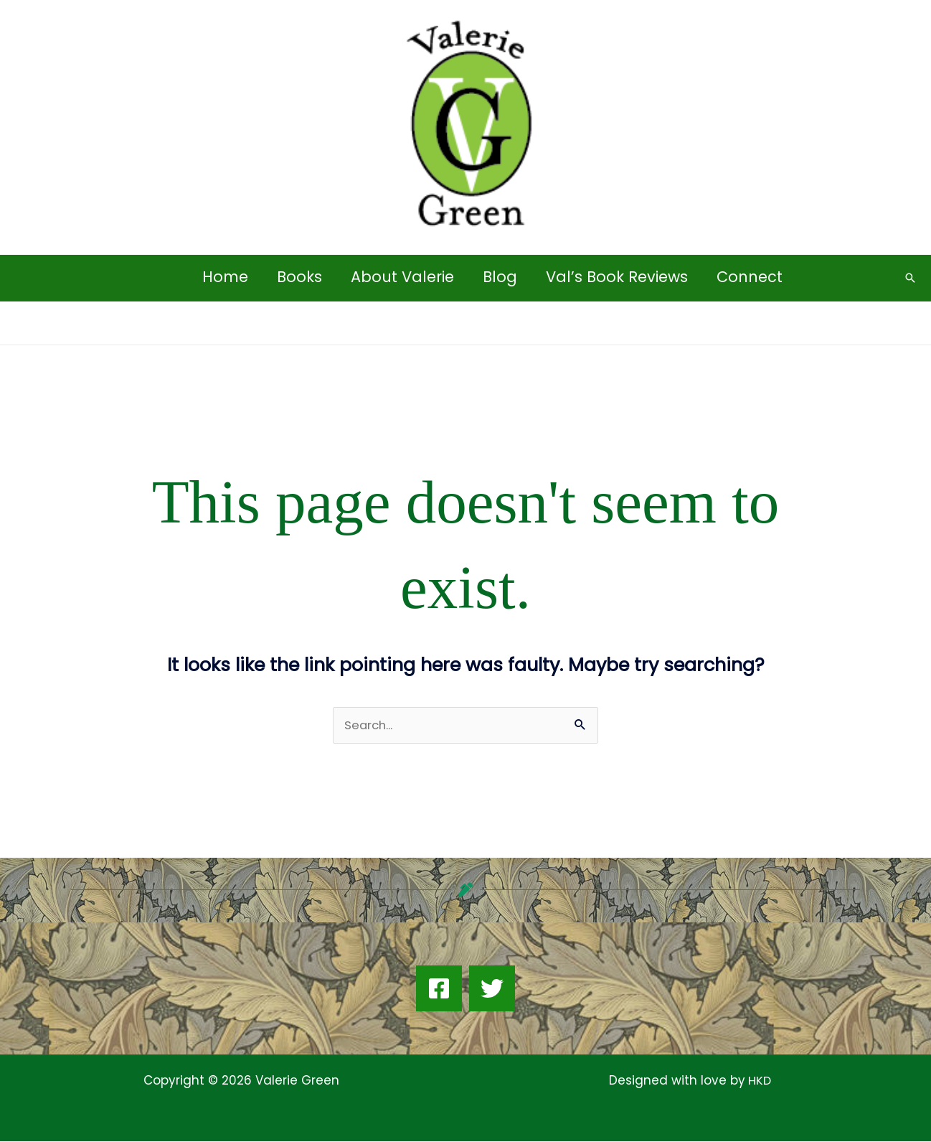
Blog (500, 277)
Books (297, 277)
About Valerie (401, 277)
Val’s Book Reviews (619, 277)
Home (222, 277)
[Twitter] (492, 989)
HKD (758, 1081)
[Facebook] (439, 989)
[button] (910, 277)
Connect (753, 277)
